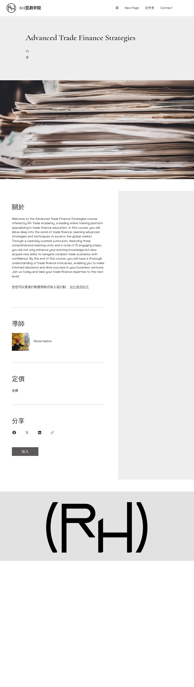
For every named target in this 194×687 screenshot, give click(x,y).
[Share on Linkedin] (39, 432)
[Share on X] (27, 432)
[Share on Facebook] (14, 432)
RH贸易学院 (30, 8)
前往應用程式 (79, 287)
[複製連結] (52, 432)
